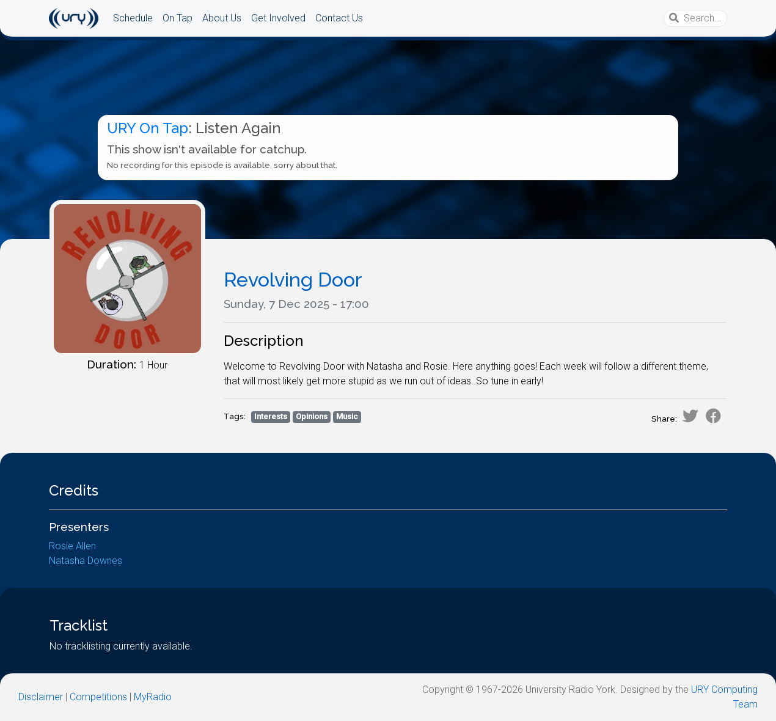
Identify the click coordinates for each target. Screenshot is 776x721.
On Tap (177, 18)
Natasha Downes (85, 560)
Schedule (133, 18)
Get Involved (278, 18)
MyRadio (153, 697)
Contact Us (339, 18)
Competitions (98, 697)
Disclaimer (40, 697)
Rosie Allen (72, 546)
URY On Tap (147, 128)
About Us (221, 18)
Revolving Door (293, 279)
